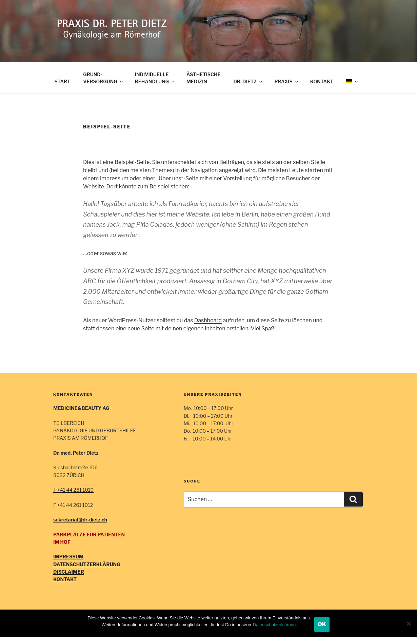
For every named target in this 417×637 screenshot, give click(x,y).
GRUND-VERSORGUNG (103, 77)
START (63, 81)
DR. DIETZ (248, 81)
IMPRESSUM (68, 556)
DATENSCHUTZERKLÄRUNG (86, 564)
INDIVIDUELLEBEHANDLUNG (155, 77)
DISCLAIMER (68, 572)
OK (322, 624)
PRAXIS (286, 81)
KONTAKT (321, 81)
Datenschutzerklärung (274, 624)
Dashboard (208, 320)
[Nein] (408, 623)
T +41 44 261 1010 (73, 490)
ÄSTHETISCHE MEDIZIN (203, 77)
